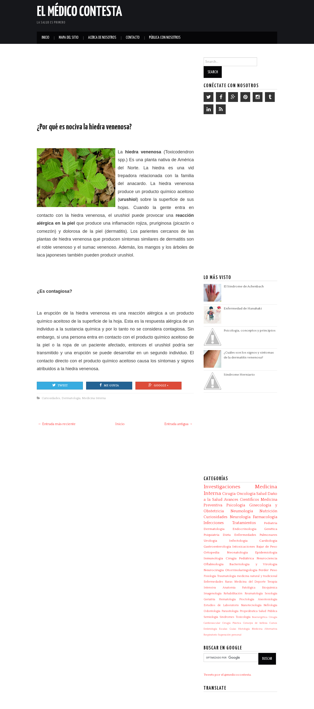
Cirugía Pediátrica (240, 558)
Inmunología (213, 558)
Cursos (273, 623)
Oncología (246, 493)
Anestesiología (267, 599)
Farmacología (265, 517)
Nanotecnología (251, 605)
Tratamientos (244, 523)
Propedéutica (249, 611)
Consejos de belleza (255, 623)
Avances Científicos (241, 499)
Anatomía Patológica (239, 587)
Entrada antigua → (178, 424)
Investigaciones (222, 487)
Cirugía (229, 493)
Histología (244, 628)
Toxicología (243, 617)
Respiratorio (210, 634)
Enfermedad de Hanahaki (243, 308)
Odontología (212, 611)
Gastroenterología (217, 546)
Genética (270, 529)
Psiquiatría (211, 535)
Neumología (242, 511)
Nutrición (268, 511)
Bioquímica (269, 587)
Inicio (45, 37)
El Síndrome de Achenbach (244, 286)
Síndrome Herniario (239, 374)
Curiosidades (51, 398)
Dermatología (71, 398)
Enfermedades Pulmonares (255, 535)
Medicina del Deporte (249, 581)
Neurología (240, 517)
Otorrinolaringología (241, 570)
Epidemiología (266, 552)
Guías (233, 628)
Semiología (211, 617)
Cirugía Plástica (231, 623)
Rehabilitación (232, 593)
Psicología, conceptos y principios (249, 330)
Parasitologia (230, 611)
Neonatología (237, 552)
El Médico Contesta (79, 12)
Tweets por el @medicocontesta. (227, 674)
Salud (261, 493)
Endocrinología (244, 529)
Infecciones (214, 523)
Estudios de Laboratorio (221, 605)
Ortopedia (211, 552)
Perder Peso (268, 570)
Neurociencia (267, 558)
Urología (210, 540)
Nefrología (270, 605)
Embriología (210, 628)
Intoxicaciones (243, 546)
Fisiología (210, 576)
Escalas (223, 628)
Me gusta (109, 385)
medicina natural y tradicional (257, 576)
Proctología (246, 599)
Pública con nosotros (165, 37)
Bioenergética (259, 617)
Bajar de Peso (266, 546)
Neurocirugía (214, 570)
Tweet (60, 385)
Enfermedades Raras (218, 581)
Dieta (227, 535)
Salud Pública (268, 611)
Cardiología (268, 540)
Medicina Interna (94, 398)
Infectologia (238, 540)
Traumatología (226, 576)
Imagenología (213, 593)
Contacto (133, 37)
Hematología (227, 599)
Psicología (235, 505)
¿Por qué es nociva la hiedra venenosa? (84, 127)
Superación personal (229, 634)
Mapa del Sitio (68, 37)
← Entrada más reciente (57, 424)
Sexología (271, 593)
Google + (158, 385)
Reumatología (254, 593)
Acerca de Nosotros (102, 37)
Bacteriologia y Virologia (253, 564)
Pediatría (270, 523)
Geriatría (209, 599)
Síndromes (227, 617)
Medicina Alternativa (264, 628)
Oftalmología (213, 564)
